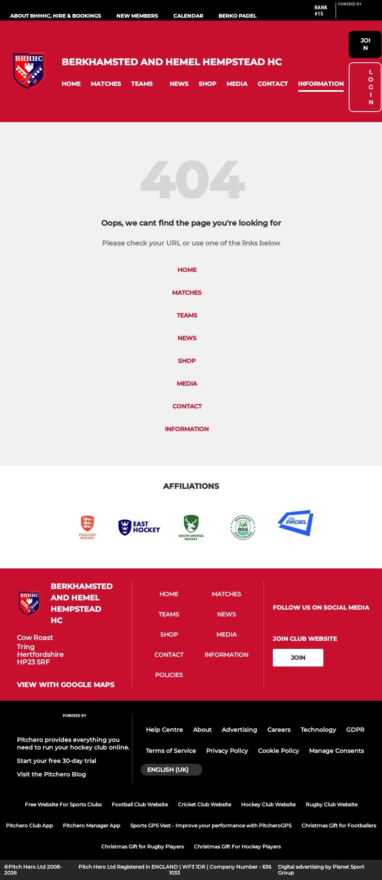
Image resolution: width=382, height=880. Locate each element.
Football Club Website (140, 804)
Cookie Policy (278, 751)
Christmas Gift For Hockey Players (237, 846)
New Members (137, 16)
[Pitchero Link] (355, 14)
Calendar (188, 16)
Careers (279, 729)
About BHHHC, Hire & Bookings (55, 16)
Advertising (239, 729)
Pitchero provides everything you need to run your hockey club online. (73, 743)
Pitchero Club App (29, 825)
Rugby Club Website (332, 804)
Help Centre (164, 729)
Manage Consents (336, 751)
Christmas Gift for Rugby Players (142, 846)
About (202, 729)
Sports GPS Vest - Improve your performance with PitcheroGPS (210, 825)
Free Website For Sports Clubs (63, 804)
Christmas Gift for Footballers (338, 825)
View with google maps (65, 685)
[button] (71, 84)
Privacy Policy (227, 751)
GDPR (355, 729)
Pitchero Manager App (91, 825)
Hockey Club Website (268, 804)
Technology (318, 729)
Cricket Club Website (204, 804)
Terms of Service (171, 751)
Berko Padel (237, 16)
